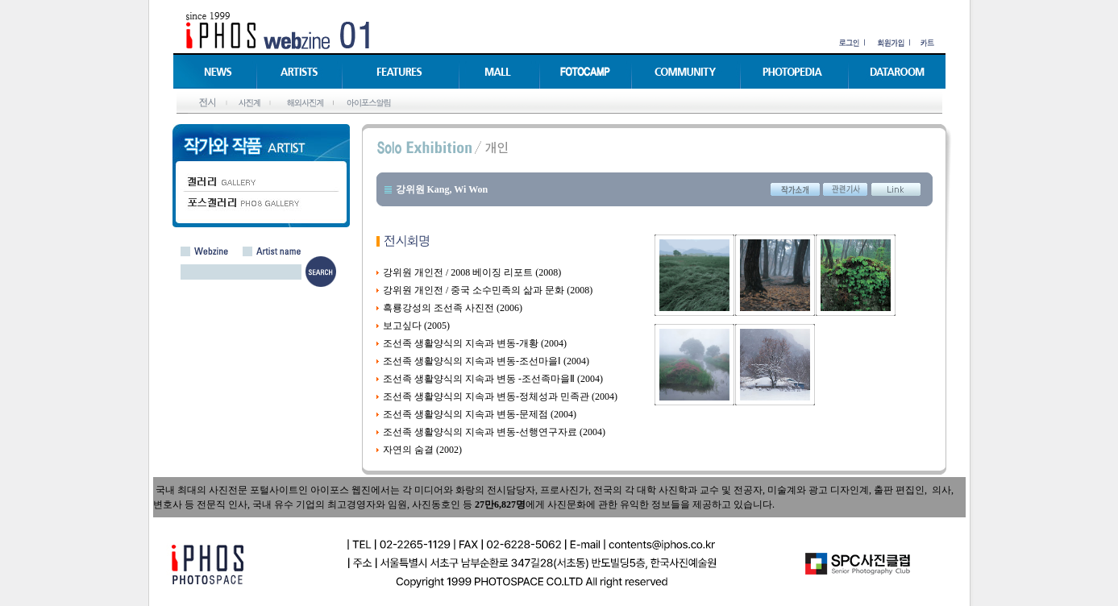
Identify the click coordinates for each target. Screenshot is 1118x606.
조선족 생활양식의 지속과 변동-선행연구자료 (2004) (494, 432)
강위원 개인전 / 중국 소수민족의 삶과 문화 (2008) (487, 290)
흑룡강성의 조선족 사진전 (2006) (452, 307)
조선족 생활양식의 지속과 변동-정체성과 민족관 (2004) (500, 396)
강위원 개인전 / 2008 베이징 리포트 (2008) (472, 272)
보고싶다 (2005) (416, 325)
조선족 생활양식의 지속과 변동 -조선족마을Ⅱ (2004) (493, 378)
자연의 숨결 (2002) (422, 449)
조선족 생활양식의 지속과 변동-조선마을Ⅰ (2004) (486, 361)
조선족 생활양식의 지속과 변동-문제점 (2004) (479, 414)
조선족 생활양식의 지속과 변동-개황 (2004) (475, 343)
